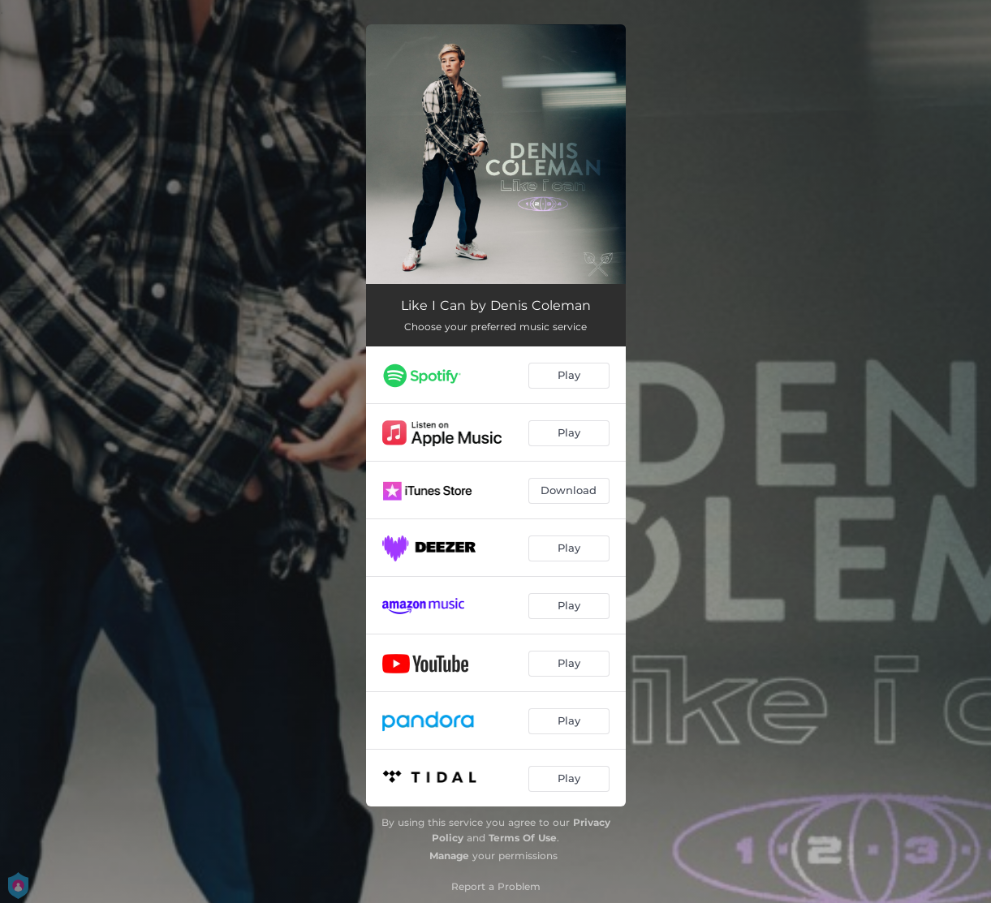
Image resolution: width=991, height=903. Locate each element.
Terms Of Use (523, 838)
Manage (449, 855)
